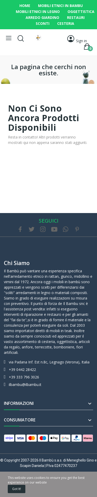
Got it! (16, 489)
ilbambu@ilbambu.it (25, 384)
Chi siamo (17, 263)
